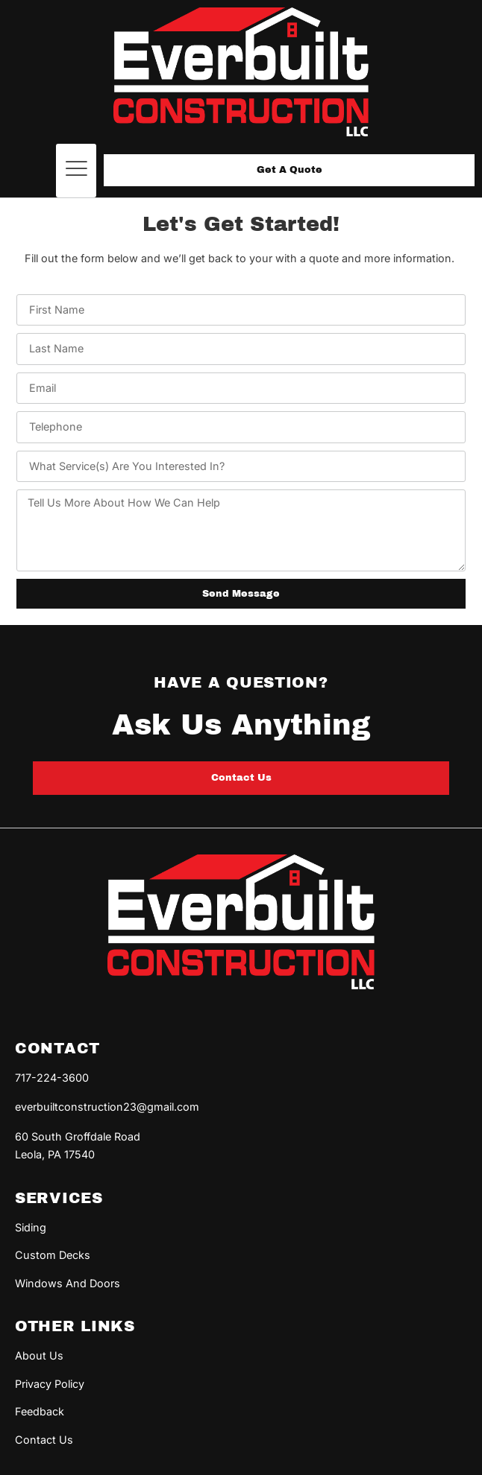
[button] (76, 170)
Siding (30, 1227)
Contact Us (44, 1439)
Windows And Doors (67, 1283)
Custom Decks (52, 1255)
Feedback (39, 1411)
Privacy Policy (49, 1383)
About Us (39, 1355)
